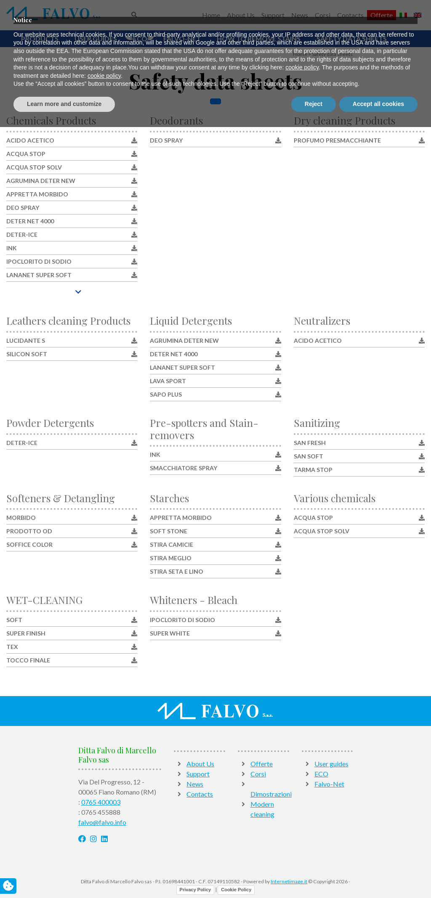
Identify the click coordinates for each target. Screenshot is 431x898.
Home (211, 15)
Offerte (381, 15)
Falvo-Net (182, 38)
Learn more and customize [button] (64, 875)
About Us (241, 15)
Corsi (322, 15)
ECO (140, 38)
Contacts (350, 15)
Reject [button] (313, 875)
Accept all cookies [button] (378, 875)
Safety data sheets (352, 38)
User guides (95, 38)
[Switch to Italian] (403, 15)
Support (273, 15)
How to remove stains (259, 38)
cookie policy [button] (302, 838)
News (299, 15)
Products (40, 38)
